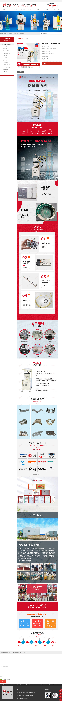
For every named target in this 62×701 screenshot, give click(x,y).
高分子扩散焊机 (22, 9)
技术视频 (42, 9)
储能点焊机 (15, 9)
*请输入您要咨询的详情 (30, 669)
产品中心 (29, 9)
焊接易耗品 (5, 71)
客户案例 (48, 9)
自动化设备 (22, 33)
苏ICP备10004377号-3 (31, 692)
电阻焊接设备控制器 (6, 67)
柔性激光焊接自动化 (6, 64)
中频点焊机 (9, 9)
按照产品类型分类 (7, 44)
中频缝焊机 (5, 55)
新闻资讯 (53, 9)
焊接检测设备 (5, 69)
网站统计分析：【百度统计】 (29, 695)
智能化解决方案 (36, 9)
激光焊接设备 (5, 62)
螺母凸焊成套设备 (6, 52)
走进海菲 (58, 9)
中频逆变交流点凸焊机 (7, 53)
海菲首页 (3, 9)
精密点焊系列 (5, 60)
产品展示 (7, 39)
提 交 (3, 681)
